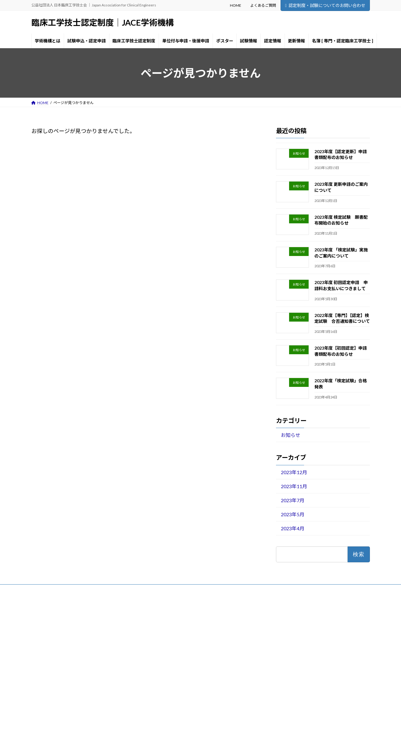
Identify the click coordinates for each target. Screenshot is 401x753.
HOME (235, 5)
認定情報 (158, 692)
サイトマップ (97, 590)
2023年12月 (294, 472)
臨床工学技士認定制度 (169, 649)
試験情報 (158, 681)
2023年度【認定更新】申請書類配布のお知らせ (308, 631)
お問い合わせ (130, 590)
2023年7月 (292, 500)
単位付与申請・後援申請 (171, 660)
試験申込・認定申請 (167, 639)
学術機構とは (162, 628)
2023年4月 (292, 528)
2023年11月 (294, 486)
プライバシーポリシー (55, 590)
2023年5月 (292, 514)
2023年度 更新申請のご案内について (299, 639)
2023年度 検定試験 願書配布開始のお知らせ (306, 647)
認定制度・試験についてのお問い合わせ (325, 5)
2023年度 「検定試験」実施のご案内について (306, 656)
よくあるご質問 (263, 5)
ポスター (158, 670)
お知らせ (290, 435)
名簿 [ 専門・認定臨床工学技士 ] (177, 713)
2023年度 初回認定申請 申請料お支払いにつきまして (313, 663)
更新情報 (158, 703)
